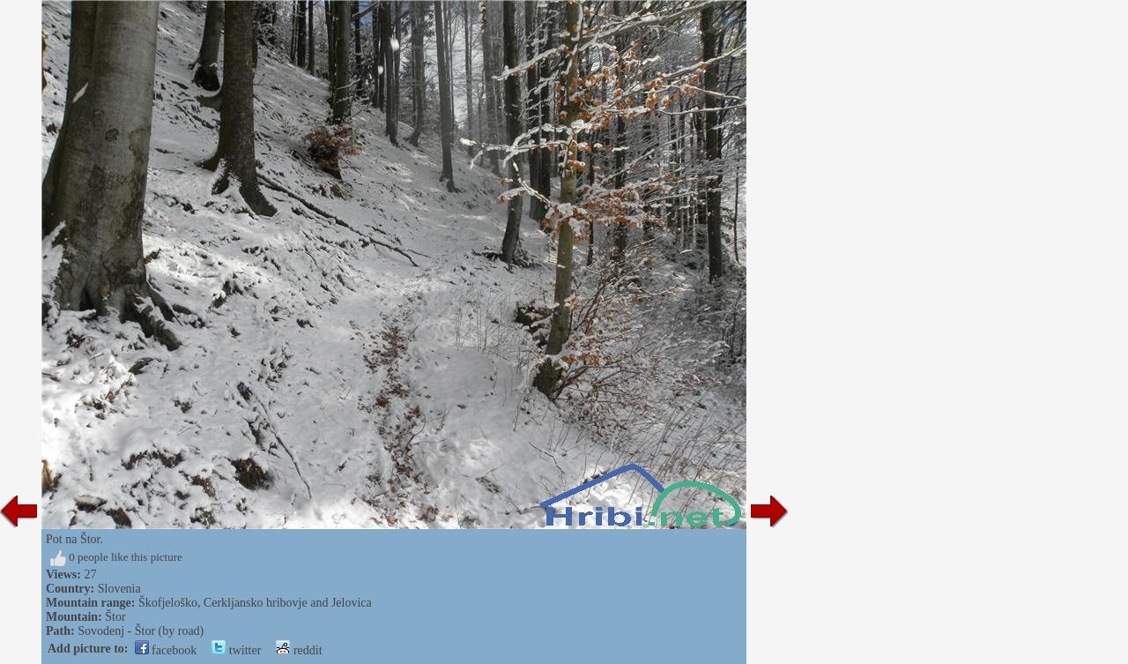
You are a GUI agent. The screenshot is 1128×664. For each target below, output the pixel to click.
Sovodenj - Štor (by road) (141, 631)
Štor (115, 616)
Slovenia (119, 588)
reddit (299, 650)
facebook (166, 650)
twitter (236, 650)
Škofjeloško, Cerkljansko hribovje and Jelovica (255, 602)
